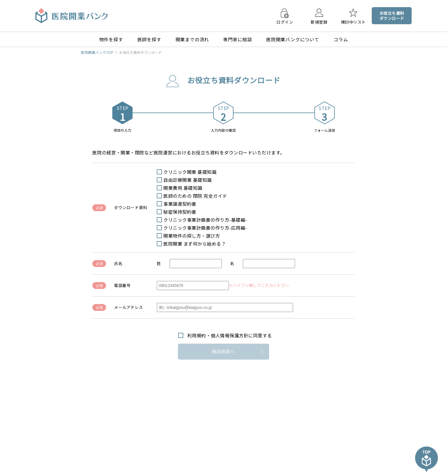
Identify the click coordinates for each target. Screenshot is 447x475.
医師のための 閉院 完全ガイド (195, 195)
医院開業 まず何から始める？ (194, 243)
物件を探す (111, 39)
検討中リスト (353, 21)
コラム (341, 39)
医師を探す (149, 39)
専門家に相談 (237, 39)
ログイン (285, 21)
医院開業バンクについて (292, 39)
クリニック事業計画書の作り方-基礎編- (205, 219)
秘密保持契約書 (179, 211)
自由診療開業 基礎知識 (187, 179)
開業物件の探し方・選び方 (191, 235)
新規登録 (319, 21)
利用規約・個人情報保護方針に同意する (229, 335)
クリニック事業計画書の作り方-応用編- (205, 227)
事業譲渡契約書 (179, 203)
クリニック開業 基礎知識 (189, 171)
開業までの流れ (192, 39)
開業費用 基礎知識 (182, 187)
